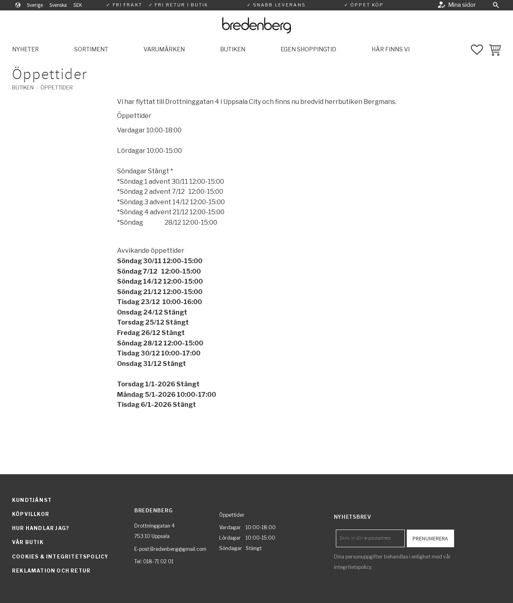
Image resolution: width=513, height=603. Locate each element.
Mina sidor (462, 4)
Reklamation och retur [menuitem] (51, 571)
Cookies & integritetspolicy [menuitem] (60, 557)
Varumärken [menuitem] (164, 49)
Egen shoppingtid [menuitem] (308, 49)
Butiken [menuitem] (232, 49)
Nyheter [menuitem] (25, 49)
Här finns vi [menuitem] (391, 49)
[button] (496, 5)
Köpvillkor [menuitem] (30, 514)
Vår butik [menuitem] (28, 542)
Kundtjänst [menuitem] (32, 500)
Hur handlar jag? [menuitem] (40, 528)
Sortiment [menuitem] (91, 49)
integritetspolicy (352, 567)
